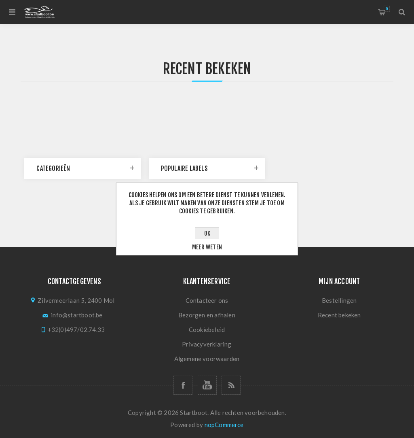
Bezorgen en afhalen (206, 315)
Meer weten (207, 247)
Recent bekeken (339, 315)
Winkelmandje (387, 9)
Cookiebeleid (207, 329)
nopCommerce (224, 424)
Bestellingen (339, 300)
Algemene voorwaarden (207, 358)
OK (207, 233)
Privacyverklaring (206, 344)
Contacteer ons (207, 300)
